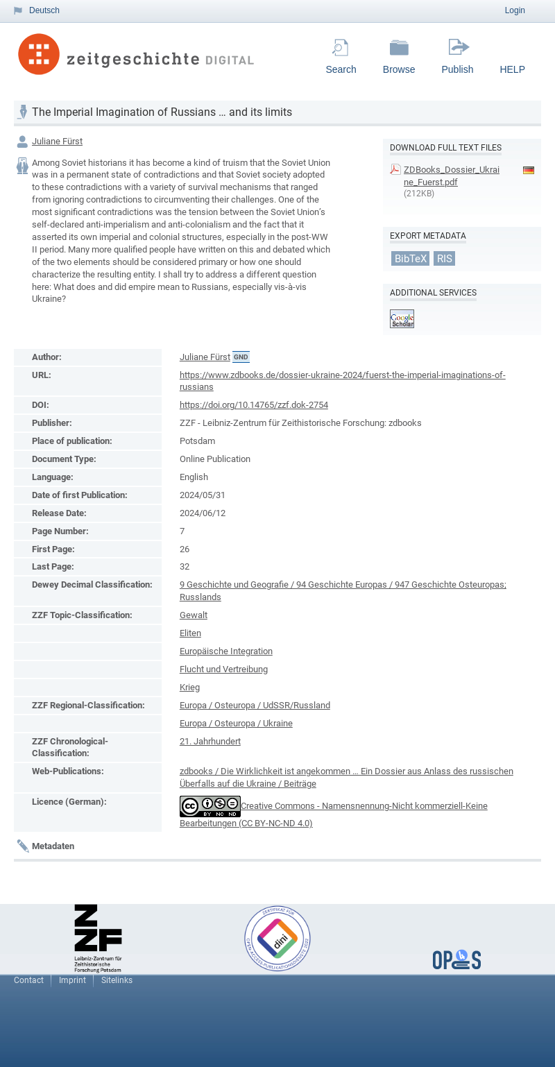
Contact (29, 980)
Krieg (190, 687)
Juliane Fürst (57, 141)
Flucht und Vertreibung (224, 669)
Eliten (190, 633)
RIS (444, 258)
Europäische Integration (226, 651)
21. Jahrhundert (210, 741)
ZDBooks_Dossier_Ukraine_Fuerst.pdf (452, 175)
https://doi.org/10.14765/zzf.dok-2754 (254, 405)
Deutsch (44, 10)
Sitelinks (117, 980)
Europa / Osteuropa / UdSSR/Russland (255, 705)
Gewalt (193, 615)
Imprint (72, 980)
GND (241, 356)
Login (515, 10)
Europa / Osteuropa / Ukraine (236, 723)
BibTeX (411, 258)
